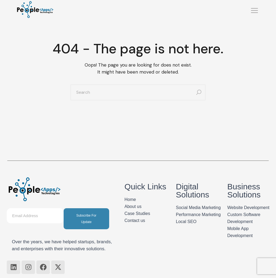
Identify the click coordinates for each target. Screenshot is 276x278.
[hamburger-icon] (254, 11)
